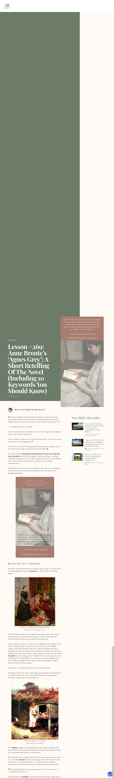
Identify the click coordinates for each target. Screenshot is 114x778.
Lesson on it (27, 442)
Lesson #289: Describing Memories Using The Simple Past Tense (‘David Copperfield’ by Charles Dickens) (94, 428)
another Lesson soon (15, 474)
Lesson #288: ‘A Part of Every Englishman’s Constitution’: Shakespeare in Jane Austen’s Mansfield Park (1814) (94, 445)
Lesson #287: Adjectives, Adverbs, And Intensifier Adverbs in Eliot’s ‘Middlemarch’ (94, 461)
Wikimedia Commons (40, 630)
